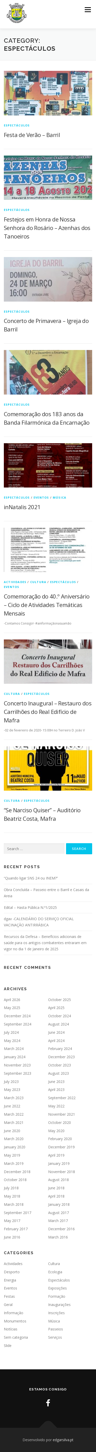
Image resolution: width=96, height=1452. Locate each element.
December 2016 (61, 1228)
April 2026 (12, 999)
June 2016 (12, 1237)
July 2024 (11, 1032)
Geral (8, 1304)
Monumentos (15, 1321)
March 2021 (14, 1122)
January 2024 (14, 1056)
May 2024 (12, 1040)
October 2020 (59, 1122)
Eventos (41, 497)
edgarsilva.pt (63, 1439)
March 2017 (58, 1220)
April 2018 (56, 1196)
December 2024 (17, 1015)
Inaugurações (59, 1304)
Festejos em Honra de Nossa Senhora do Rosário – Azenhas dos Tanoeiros (47, 227)
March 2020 (14, 1138)
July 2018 (11, 1187)
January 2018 (59, 1204)
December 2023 (61, 1056)
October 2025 (59, 999)
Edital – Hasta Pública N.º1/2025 (30, 907)
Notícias (10, 1329)
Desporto (12, 1271)
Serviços (55, 1337)
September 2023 (17, 1073)
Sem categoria (16, 1337)
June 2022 (12, 1106)
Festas (9, 1296)
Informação (13, 1312)
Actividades (15, 582)
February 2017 (16, 1228)
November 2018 (61, 1171)
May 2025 (12, 1007)
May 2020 (56, 1130)
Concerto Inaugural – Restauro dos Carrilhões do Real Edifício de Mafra (47, 711)
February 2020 (60, 1138)
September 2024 (17, 1024)
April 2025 (56, 1007)
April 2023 (56, 1089)
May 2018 (12, 1196)
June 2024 (56, 1032)
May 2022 (56, 1106)
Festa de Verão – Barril (32, 135)
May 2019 (12, 1155)
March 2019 (14, 1163)
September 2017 (17, 1212)
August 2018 (58, 1179)
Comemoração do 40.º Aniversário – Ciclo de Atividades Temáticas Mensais (46, 604)
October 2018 (15, 1179)
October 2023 (59, 1065)
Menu (87, 9)
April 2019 (56, 1155)
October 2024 (59, 1015)
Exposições (57, 1288)
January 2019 (59, 1163)
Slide (8, 1345)
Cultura (38, 582)
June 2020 (12, 1130)
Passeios (55, 1329)
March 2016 (58, 1237)
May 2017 (12, 1220)
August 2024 (58, 1024)
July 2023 (11, 1081)
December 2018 (17, 1171)
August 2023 (58, 1073)
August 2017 (58, 1212)
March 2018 (14, 1204)
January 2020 (14, 1146)
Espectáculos (17, 125)
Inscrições (56, 1312)
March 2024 (14, 1048)
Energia (10, 1280)
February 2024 (60, 1048)
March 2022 (14, 1114)
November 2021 (61, 1114)
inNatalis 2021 (22, 507)
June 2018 (56, 1187)
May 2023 (12, 1089)
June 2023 (56, 1081)
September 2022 (62, 1097)
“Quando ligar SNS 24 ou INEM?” (31, 878)
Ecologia (55, 1271)
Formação (56, 1296)
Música (59, 497)
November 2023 (17, 1065)
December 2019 (61, 1146)
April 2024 (56, 1040)
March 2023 (14, 1097)
